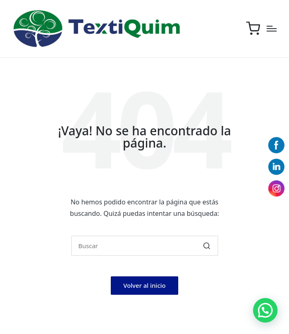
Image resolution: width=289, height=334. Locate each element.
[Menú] (272, 28)
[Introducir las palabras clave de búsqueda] (144, 245)
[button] (207, 245)
